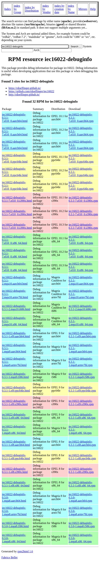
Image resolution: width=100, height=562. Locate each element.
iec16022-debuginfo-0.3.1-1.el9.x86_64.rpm (82, 416)
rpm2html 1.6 (25, 551)
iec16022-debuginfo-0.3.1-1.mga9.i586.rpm (82, 375)
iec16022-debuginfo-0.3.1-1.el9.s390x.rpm (81, 402)
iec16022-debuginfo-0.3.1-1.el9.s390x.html (15, 402)
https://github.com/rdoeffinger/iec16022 (31, 91)
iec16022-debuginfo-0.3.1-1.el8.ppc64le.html (16, 457)
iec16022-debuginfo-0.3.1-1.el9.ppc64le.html (16, 389)
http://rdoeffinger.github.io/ (24, 94)
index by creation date (60, 9)
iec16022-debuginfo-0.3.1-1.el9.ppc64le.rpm (82, 389)
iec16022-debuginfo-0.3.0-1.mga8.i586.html (15, 524)
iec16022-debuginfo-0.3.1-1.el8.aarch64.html (16, 443)
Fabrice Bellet (9, 557)
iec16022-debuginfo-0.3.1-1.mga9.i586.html (15, 375)
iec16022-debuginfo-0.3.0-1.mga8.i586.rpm (82, 524)
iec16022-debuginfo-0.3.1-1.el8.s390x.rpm (81, 470)
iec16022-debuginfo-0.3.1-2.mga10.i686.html (16, 307)
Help (93, 9)
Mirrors (82, 9)
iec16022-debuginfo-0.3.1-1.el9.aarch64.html (16, 335)
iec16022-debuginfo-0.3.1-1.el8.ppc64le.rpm (82, 457)
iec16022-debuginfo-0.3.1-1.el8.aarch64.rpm (82, 443)
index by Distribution (32, 9)
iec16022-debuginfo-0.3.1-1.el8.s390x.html (15, 470)
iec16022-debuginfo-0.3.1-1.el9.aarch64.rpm (82, 335)
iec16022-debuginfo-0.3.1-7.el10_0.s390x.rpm (83, 199)
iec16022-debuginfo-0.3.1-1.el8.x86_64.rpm (82, 484)
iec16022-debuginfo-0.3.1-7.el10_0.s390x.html (17, 199)
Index (7, 9)
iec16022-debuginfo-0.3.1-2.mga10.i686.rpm (82, 307)
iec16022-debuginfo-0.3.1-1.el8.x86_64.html (15, 484)
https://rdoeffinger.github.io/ (25, 88)
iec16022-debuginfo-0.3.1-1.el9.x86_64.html (15, 416)
